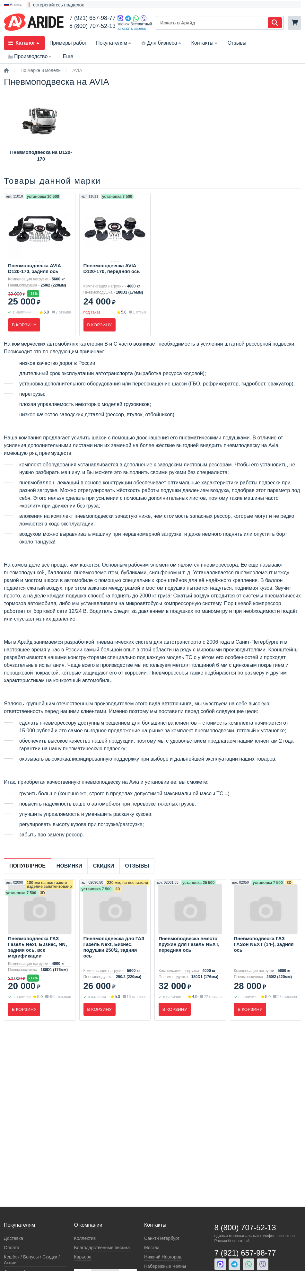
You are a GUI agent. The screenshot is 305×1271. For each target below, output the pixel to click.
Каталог (24, 43)
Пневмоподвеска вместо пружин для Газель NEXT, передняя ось (189, 944)
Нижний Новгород (162, 1256)
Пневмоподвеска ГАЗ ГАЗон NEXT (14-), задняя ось (264, 944)
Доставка (13, 1238)
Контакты (205, 43)
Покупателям (114, 43)
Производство (30, 56)
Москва (152, 1247)
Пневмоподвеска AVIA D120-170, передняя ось (111, 268)
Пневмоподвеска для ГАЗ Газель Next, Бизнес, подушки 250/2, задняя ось (113, 947)
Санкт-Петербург (161, 1238)
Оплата (11, 1247)
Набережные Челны (165, 1266)
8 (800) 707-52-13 (92, 26)
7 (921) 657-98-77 (92, 18)
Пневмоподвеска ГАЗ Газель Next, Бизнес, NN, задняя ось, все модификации (37, 947)
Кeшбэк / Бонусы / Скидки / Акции (32, 1259)
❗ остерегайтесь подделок (55, 4)
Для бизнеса (161, 43)
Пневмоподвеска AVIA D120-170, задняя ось (34, 268)
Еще (68, 56)
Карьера (83, 1256)
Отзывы (237, 43)
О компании (88, 1225)
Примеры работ (68, 43)
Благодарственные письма (102, 1247)
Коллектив (85, 1238)
